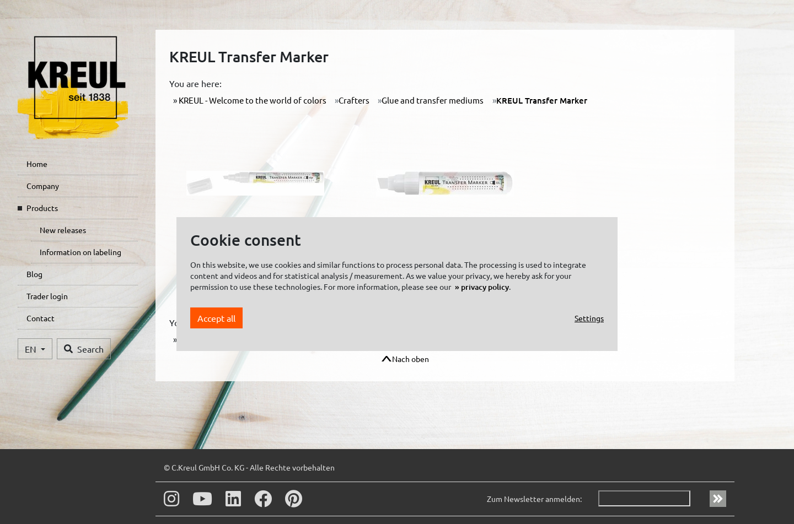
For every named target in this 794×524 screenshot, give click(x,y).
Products (42, 208)
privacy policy (485, 287)
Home (36, 164)
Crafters (354, 100)
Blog (34, 274)
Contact (40, 318)
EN (32, 348)
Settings (589, 318)
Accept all (216, 317)
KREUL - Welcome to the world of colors (251, 100)
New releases (63, 230)
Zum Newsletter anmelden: (534, 499)
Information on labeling (80, 252)
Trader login (47, 296)
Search (84, 348)
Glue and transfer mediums (433, 100)
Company (42, 186)
